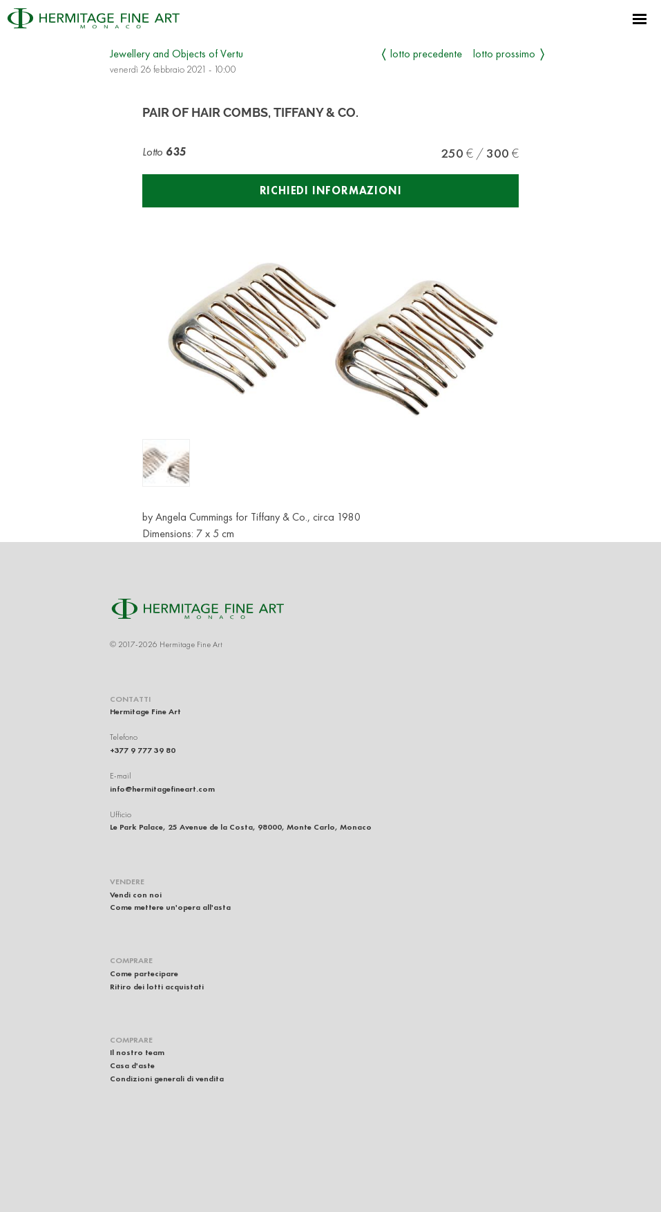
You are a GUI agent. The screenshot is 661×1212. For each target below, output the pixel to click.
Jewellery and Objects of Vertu (176, 53)
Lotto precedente (426, 53)
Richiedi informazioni (331, 190)
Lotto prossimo (504, 53)
